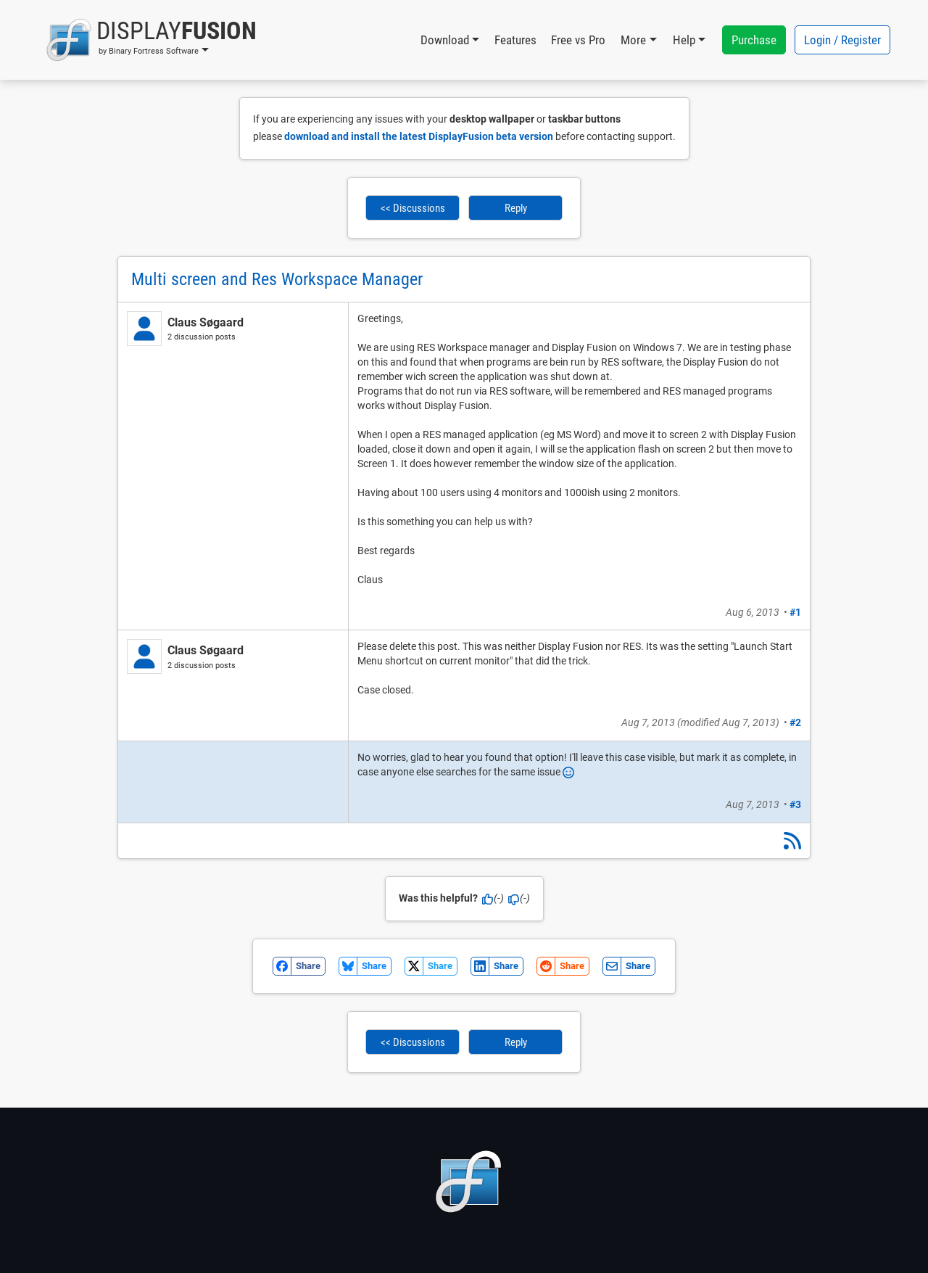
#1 (795, 612)
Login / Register (842, 40)
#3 (795, 804)
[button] (151, 40)
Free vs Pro (578, 40)
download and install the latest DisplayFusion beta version (418, 136)
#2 (795, 722)
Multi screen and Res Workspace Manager (277, 279)
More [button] (633, 40)
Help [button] (684, 40)
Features (515, 40)
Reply (516, 208)
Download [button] (444, 40)
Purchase (754, 40)
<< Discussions (413, 208)
